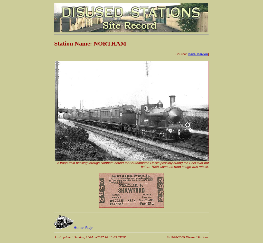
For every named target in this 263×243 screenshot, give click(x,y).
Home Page (73, 227)
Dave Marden (198, 54)
